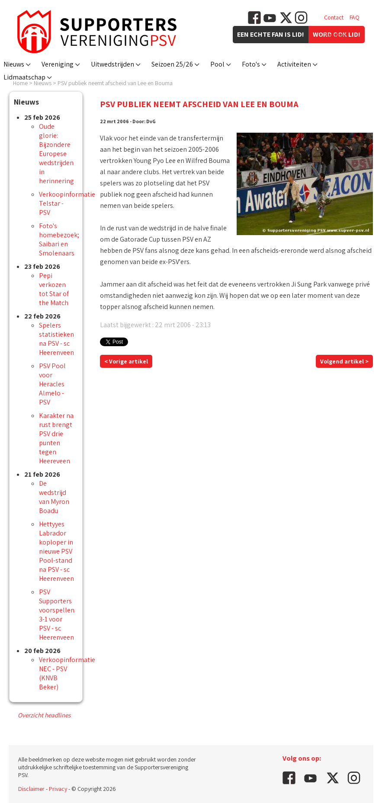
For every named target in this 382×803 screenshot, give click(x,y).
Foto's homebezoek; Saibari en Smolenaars (59, 239)
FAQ (355, 17)
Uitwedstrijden (112, 64)
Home (20, 83)
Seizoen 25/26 (172, 64)
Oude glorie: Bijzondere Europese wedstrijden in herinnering (56, 153)
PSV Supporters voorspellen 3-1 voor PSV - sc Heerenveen (56, 614)
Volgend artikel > (344, 361)
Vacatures (336, 34)
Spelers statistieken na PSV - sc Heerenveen (56, 339)
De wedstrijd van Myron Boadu (54, 497)
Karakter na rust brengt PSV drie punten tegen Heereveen (56, 438)
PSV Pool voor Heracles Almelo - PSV (52, 384)
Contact (333, 17)
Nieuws (13, 64)
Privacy (58, 789)
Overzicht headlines (44, 715)
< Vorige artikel (126, 361)
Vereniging (58, 64)
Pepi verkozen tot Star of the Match (54, 289)
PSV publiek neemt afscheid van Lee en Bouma (115, 83)
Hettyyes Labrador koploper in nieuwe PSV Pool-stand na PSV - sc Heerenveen (56, 551)
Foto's (251, 64)
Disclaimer (31, 789)
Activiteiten (294, 64)
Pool (217, 64)
